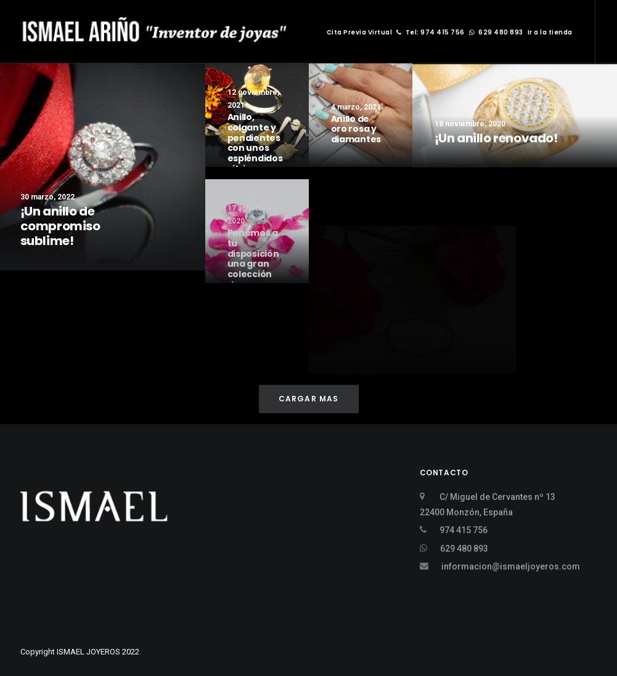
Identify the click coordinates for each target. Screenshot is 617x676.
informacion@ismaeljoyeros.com (510, 566)
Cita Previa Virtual (360, 32)
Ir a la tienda (550, 32)
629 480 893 (496, 32)
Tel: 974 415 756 (430, 32)
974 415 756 (463, 530)
